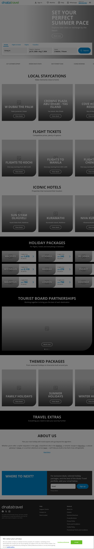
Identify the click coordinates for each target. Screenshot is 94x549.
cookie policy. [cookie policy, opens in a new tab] (11, 547)
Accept (76, 542)
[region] (47, 542)
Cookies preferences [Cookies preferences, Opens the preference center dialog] (63, 542)
